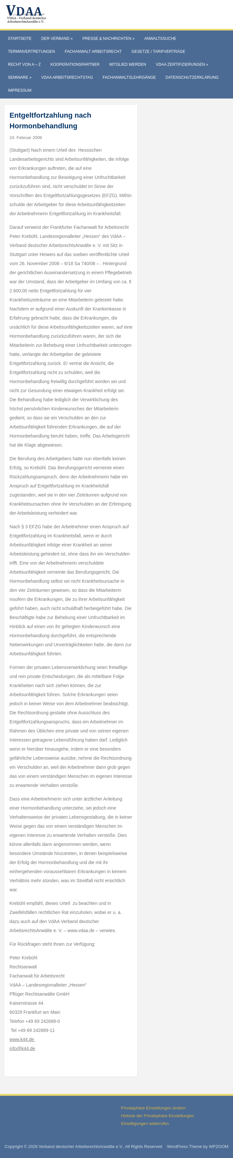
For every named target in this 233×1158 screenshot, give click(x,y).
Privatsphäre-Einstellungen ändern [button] (153, 1107)
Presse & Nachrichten (108, 38)
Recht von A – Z (24, 64)
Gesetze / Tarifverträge (158, 51)
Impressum (19, 90)
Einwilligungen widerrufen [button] (145, 1123)
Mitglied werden (127, 64)
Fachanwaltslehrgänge (129, 77)
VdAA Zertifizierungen (182, 64)
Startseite (19, 38)
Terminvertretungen (31, 51)
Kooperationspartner (75, 64)
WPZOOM (218, 1146)
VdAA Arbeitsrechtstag (67, 77)
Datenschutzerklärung (192, 77)
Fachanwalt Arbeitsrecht (93, 51)
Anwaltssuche (160, 38)
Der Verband (57, 38)
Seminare (19, 77)
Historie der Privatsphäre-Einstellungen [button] (157, 1115)
